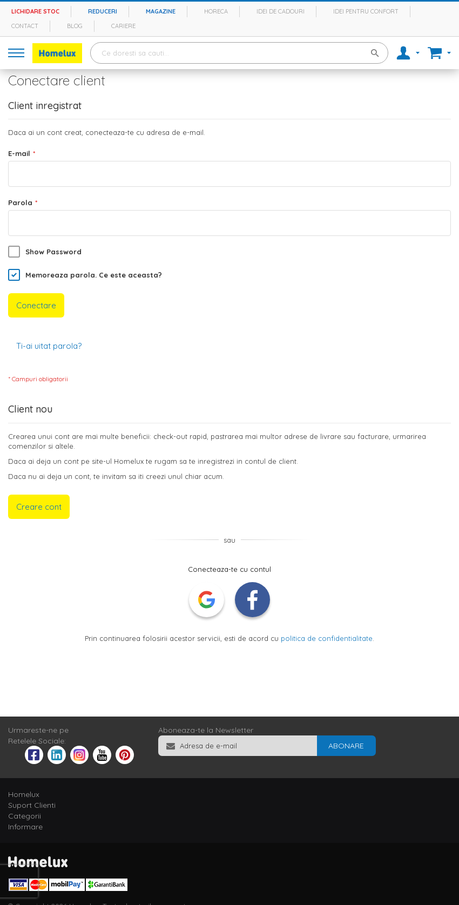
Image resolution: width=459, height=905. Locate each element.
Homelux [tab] (23, 794)
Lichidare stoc (35, 11)
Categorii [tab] (24, 816)
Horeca (216, 11)
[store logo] (57, 53)
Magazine (161, 11)
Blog (75, 26)
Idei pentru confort (366, 11)
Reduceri (102, 11)
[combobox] (239, 53)
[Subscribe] (346, 745)
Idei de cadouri (280, 11)
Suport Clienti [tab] (32, 805)
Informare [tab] (25, 827)
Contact (24, 26)
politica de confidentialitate (327, 638)
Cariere (123, 26)
